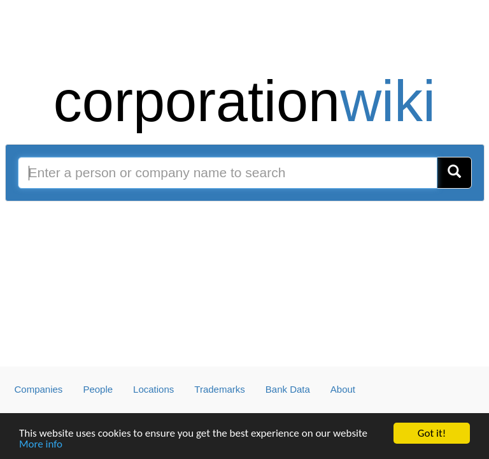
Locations (153, 389)
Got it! (432, 433)
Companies (39, 389)
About (342, 389)
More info (40, 444)
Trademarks (219, 389)
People (98, 389)
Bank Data (288, 389)
